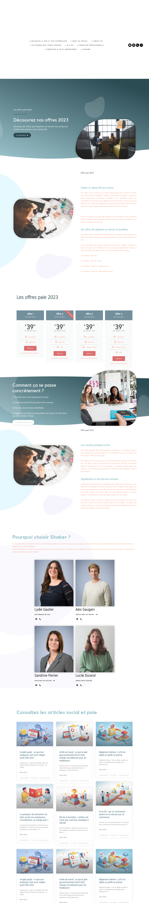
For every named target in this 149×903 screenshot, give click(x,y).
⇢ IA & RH (69, 45)
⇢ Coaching (85, 49)
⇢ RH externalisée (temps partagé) (46, 45)
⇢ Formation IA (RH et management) (60, 49)
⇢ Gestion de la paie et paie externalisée (48, 41)
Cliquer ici (30, 348)
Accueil (15, 114)
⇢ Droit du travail (79, 41)
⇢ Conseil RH (97, 41)
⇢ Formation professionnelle (90, 45)
